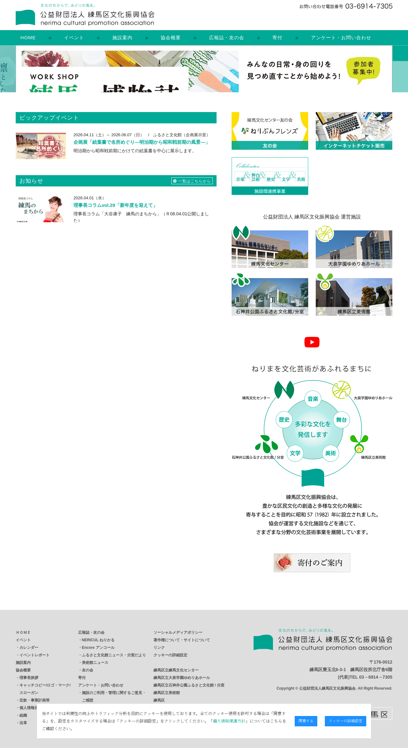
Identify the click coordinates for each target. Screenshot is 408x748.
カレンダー (28, 647)
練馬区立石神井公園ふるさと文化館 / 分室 (188, 685)
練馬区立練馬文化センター (176, 670)
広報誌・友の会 (226, 37)
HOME (28, 37)
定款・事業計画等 (34, 700)
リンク (159, 647)
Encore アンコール (98, 647)
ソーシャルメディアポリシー (177, 632)
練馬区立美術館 (166, 693)
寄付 (277, 37)
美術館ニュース (95, 662)
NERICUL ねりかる (98, 640)
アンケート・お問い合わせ (341, 37)
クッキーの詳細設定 (170, 655)
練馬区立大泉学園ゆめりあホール (181, 677)
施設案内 (122, 37)
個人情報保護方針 (167, 725)
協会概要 (171, 37)
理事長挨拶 (28, 677)
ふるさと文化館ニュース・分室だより (114, 655)
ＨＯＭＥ (23, 632)
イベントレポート (34, 655)
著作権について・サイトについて (181, 640)
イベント (74, 37)
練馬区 (159, 700)
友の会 (87, 670)
